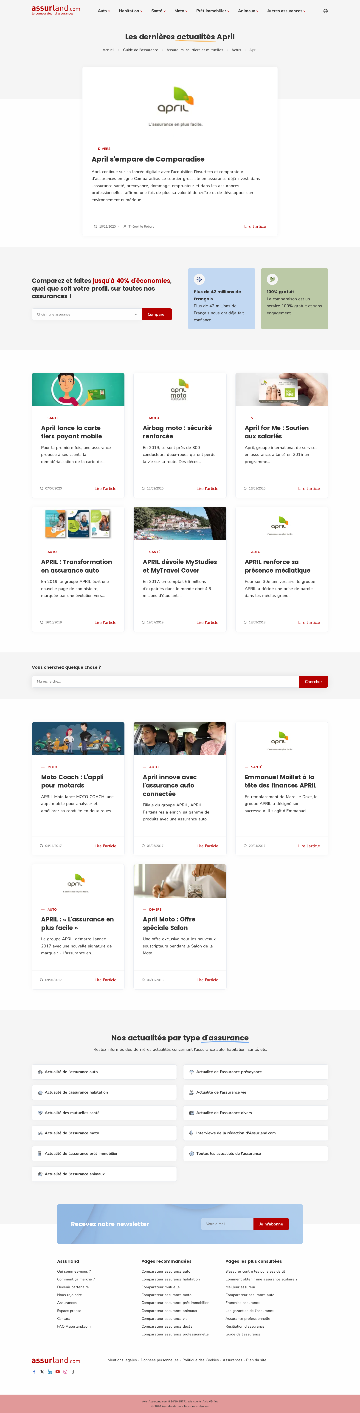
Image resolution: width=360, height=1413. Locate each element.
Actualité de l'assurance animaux (71, 1174)
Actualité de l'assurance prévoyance (225, 1071)
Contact (63, 1318)
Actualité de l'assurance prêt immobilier (78, 1153)
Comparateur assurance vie (164, 1318)
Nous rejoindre (69, 1294)
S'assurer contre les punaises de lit (255, 1271)
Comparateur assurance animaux (169, 1310)
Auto (102, 11)
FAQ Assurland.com (74, 1326)
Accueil (109, 49)
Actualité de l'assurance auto (68, 1071)
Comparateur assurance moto (166, 1294)
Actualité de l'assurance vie (217, 1092)
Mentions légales (122, 1359)
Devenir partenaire (73, 1286)
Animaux (246, 11)
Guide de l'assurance (140, 49)
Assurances (67, 1302)
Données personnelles (160, 1359)
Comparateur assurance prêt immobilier (175, 1302)
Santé (156, 11)
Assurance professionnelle (247, 1318)
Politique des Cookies (201, 1359)
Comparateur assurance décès (166, 1326)
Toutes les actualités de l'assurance (225, 1153)
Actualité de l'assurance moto (68, 1133)
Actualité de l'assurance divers (220, 1112)
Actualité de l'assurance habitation (73, 1092)
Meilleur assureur (240, 1286)
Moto (179, 11)
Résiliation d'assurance (244, 1326)
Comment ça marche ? (76, 1279)
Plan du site (256, 1359)
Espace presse (69, 1310)
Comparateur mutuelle (160, 1286)
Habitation (129, 11)
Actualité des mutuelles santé (68, 1112)
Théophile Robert (141, 226)
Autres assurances (284, 11)
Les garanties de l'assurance (249, 1310)
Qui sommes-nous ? (74, 1271)
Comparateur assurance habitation (170, 1279)
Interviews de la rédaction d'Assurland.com (232, 1133)
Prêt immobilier (211, 11)
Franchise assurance (242, 1302)
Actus (236, 49)
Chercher (313, 681)
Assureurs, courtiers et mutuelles (194, 49)
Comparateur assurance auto (165, 1271)
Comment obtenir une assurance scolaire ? (261, 1279)
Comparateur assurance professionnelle (175, 1334)
